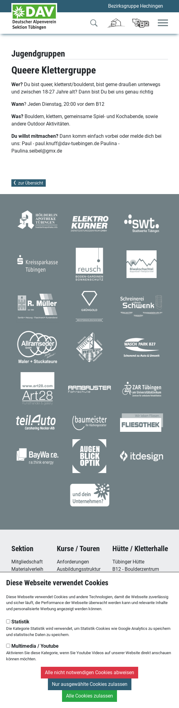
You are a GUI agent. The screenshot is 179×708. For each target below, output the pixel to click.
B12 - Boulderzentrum (135, 569)
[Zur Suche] (94, 24)
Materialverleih (27, 569)
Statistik (17, 622)
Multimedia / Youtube (32, 646)
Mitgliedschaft (27, 562)
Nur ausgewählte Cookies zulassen (89, 684)
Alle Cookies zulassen (89, 696)
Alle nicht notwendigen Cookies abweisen (89, 672)
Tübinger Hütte (128, 562)
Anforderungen (73, 562)
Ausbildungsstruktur (78, 569)
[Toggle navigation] (163, 23)
